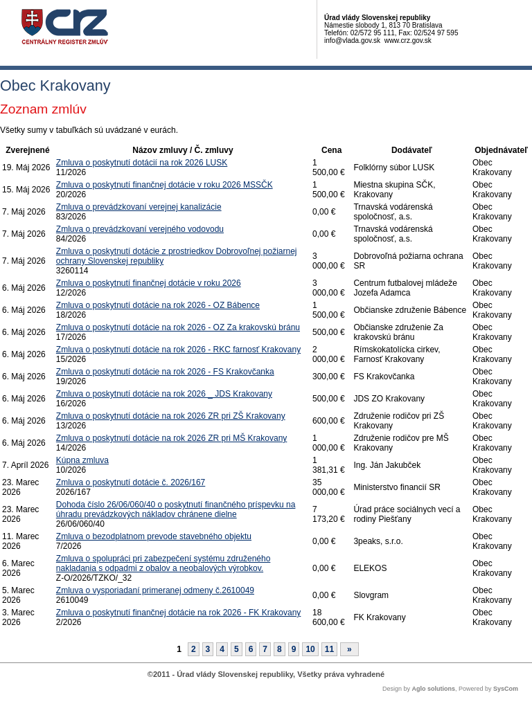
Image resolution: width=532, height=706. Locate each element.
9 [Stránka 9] (294, 649)
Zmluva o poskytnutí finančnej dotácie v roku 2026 (148, 283)
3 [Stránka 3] (208, 649)
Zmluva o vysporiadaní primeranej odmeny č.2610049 (155, 590)
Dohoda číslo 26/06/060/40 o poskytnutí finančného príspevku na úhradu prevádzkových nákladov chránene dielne (176, 509)
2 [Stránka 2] (193, 649)
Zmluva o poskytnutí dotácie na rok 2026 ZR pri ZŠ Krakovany (170, 416)
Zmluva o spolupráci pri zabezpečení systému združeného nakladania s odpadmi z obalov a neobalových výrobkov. (163, 563)
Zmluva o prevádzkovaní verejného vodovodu (140, 229)
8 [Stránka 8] (279, 649)
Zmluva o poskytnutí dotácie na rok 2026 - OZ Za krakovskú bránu (178, 327)
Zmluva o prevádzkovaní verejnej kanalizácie (139, 207)
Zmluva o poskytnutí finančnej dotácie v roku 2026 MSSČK (164, 185)
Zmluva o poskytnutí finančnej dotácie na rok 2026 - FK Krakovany (178, 612)
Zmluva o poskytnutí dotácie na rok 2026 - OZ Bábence (158, 305)
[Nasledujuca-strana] (349, 649)
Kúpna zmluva (82, 460)
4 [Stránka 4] (222, 649)
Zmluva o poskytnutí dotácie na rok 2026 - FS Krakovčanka (165, 372)
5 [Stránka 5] (236, 649)
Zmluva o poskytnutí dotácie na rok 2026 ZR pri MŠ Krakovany (171, 438)
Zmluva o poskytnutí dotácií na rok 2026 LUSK (141, 163)
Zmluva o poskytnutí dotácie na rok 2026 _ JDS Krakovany (164, 394)
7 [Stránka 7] (265, 649)
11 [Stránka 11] (329, 649)
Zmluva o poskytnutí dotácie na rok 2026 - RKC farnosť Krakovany (178, 349)
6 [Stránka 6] (251, 649)
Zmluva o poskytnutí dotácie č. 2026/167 (130, 482)
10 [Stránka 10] (309, 649)
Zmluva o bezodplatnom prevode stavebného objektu (153, 536)
